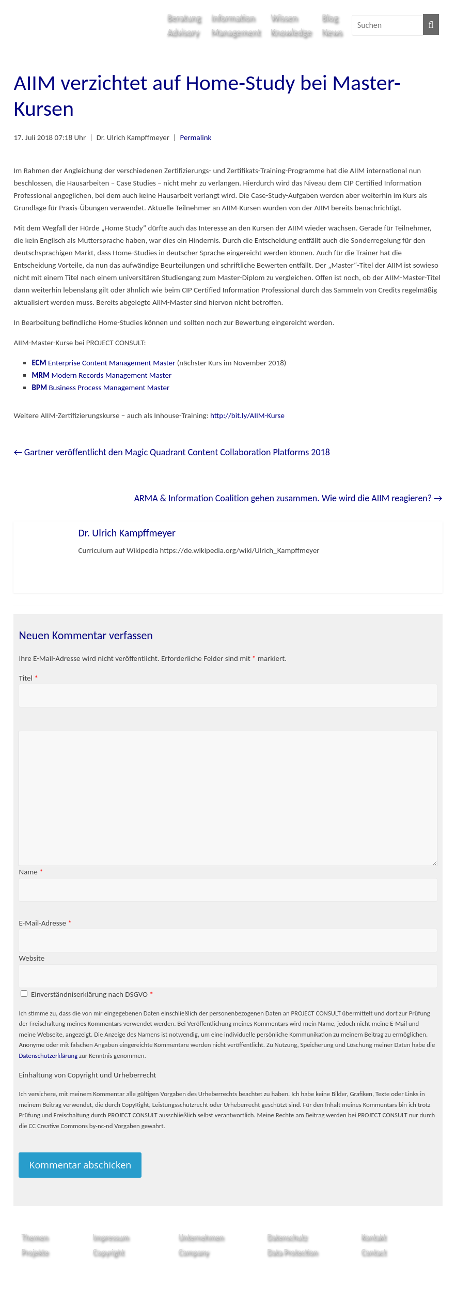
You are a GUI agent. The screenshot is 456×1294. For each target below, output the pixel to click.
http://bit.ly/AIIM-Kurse (247, 415)
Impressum (111, 1237)
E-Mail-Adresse (45, 923)
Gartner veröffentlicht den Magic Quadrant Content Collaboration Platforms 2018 (171, 452)
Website (31, 958)
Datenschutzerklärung (48, 1055)
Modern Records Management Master (101, 375)
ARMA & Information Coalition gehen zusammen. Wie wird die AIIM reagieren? (288, 498)
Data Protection (292, 1252)
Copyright (108, 1252)
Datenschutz (287, 1237)
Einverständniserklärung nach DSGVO (92, 994)
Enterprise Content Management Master (104, 362)
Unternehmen (201, 1237)
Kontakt (373, 1237)
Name (31, 871)
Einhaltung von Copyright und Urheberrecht (87, 1075)
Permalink (195, 137)
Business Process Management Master (100, 387)
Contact (373, 1252)
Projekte (34, 1252)
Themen (34, 1237)
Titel (28, 678)
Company (193, 1252)
